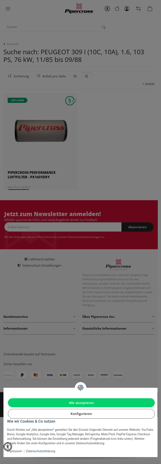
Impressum (14, 451)
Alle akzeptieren (81, 403)
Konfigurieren (81, 413)
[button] (7, 446)
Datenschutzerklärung (40, 451)
